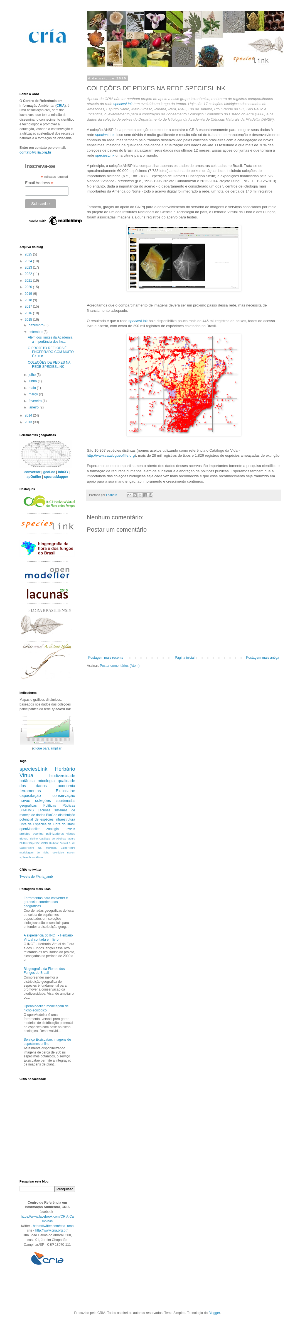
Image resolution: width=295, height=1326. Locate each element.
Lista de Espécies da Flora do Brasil (47, 824)
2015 (29, 320)
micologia (46, 780)
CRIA (60, 106)
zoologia (52, 829)
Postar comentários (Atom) (120, 666)
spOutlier (33, 477)
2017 (29, 306)
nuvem (71, 852)
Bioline (34, 838)
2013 (29, 422)
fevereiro (36, 401)
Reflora (70, 829)
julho (33, 375)
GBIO (44, 843)
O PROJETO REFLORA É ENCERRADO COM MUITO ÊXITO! (51, 352)
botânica (27, 780)
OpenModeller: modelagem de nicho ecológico (46, 1008)
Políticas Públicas (59, 805)
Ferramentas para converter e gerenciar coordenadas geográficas (46, 902)
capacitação (30, 795)
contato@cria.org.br (35, 152)
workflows (37, 857)
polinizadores (55, 833)
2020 (29, 287)
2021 (29, 281)
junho (33, 381)
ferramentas (30, 791)
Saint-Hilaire (68, 847)
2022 (29, 274)
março (34, 394)
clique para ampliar (47, 748)
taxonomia (66, 786)
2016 (29, 313)
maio (33, 388)
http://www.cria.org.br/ (51, 1230)
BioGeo (51, 815)
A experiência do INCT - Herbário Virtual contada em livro (48, 937)
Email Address (39, 183)
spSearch (25, 857)
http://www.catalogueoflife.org (111, 455)
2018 (29, 300)
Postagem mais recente (105, 658)
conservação (63, 795)
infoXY (63, 472)
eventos (38, 833)
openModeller (29, 829)
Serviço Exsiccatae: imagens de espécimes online (47, 1041)
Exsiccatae (65, 791)
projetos (24, 833)
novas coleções (35, 800)
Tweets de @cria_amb (36, 877)
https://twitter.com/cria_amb (53, 1226)
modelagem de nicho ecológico (41, 852)
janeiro (34, 407)
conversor (32, 472)
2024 (29, 261)
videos (71, 833)
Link (104, 135)
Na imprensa (47, 847)
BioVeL (23, 838)
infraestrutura (65, 819)
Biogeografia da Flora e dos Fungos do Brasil (44, 971)
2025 (29, 254)
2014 (29, 415)
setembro (36, 332)
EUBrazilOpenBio (29, 843)
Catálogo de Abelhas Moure (57, 838)
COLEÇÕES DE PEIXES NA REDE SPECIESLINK (49, 364)
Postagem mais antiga (262, 658)
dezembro (37, 325)
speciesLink (122, 104)
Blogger (214, 1313)
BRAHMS (26, 810)
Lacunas (44, 810)
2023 (29, 267)
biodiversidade (62, 775)
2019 (29, 294)
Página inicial (185, 658)
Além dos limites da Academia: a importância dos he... (50, 339)
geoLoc (49, 472)
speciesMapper (56, 477)
